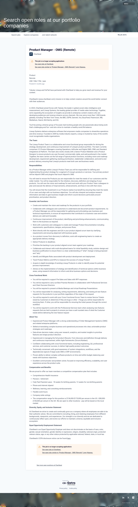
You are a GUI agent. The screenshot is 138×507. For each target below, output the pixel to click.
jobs (15, 35)
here (69, 438)
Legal (133, 502)
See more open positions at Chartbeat (49, 465)
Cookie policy (73, 488)
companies (31, 35)
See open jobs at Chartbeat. (44, 64)
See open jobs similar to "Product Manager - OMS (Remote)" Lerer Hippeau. (60, 67)
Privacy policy (63, 488)
